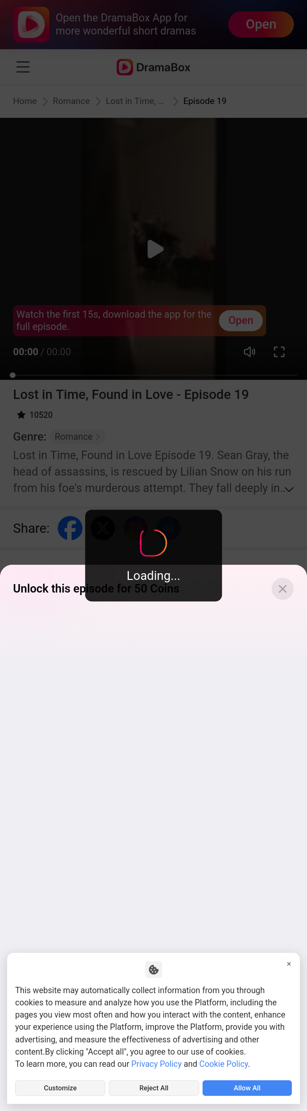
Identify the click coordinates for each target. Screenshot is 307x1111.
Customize (60, 1086)
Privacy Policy (156, 1061)
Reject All (153, 1086)
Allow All (247, 1086)
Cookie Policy (223, 1061)
